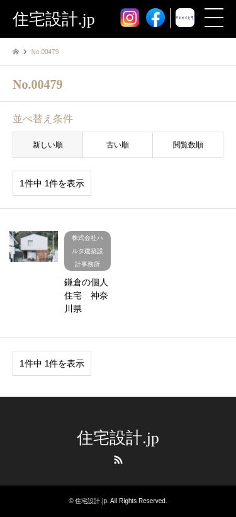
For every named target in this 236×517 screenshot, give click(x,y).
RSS (118, 459)
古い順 (117, 144)
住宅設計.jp (118, 438)
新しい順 (48, 144)
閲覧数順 (188, 144)
